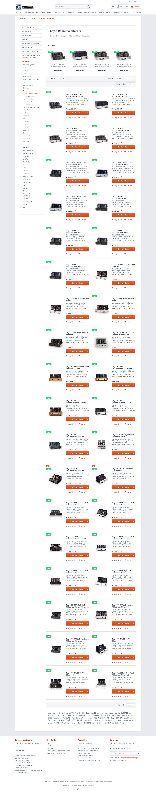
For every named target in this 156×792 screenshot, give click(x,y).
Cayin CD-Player (28, 104)
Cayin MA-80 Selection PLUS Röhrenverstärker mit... (123, 334)
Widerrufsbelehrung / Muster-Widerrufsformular (88, 752)
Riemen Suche (27, 47)
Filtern (51, 79)
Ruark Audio (27, 173)
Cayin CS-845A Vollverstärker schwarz (123, 266)
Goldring (26, 130)
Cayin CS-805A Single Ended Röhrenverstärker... (77, 572)
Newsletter (50, 748)
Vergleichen (71, 118)
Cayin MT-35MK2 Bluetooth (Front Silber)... (123, 470)
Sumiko (25, 185)
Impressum (82, 746)
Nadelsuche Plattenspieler (31, 43)
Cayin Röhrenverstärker (31, 93)
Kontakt (49, 746)
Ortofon (25, 159)
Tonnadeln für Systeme (30, 51)
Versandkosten (73, 781)
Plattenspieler (26, 31)
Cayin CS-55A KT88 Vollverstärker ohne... (120, 232)
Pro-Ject (25, 165)
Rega (24, 168)
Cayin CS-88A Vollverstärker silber (123, 300)
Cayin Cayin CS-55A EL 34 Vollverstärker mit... (76, 197)
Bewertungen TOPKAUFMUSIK (56, 753)
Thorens (26, 188)
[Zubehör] (70, 12)
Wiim (24, 207)
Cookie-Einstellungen (85, 743)
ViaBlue (25, 199)
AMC (24, 68)
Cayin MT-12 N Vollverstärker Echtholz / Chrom (122, 368)
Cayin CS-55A (72, 715)
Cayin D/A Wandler (29, 99)
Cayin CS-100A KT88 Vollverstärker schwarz (124, 66)
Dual (24, 113)
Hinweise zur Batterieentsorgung (89, 760)
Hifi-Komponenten (28, 27)
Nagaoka (26, 156)
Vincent (25, 204)
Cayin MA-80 (91, 713)
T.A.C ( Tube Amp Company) (29, 195)
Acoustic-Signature (29, 65)
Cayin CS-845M (102, 713)
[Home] (18, 12)
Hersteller (25, 61)
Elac (24, 118)
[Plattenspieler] (45, 12)
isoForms (26, 142)
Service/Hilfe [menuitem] (134, 2)
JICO (24, 144)
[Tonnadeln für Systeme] (121, 12)
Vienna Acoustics (28, 201)
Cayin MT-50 (123, 713)
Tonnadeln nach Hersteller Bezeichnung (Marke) (31, 56)
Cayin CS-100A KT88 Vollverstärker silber (102, 66)
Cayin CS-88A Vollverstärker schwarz (77, 334)
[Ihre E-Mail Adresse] (122, 754)
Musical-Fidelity (28, 153)
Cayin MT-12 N (82, 718)
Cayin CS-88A (61, 715)
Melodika (26, 147)
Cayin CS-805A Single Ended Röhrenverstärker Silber (123, 538)
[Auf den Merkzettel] (82, 117)
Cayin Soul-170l (110, 720)
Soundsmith (27, 182)
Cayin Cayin (51, 713)
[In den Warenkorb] (77, 113)
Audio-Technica (28, 76)
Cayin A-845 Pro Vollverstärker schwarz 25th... (75, 470)
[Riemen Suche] (104, 12)
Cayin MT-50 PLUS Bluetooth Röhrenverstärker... (77, 640)
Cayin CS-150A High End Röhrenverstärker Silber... (122, 572)
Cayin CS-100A (62, 713)
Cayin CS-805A (115, 715)
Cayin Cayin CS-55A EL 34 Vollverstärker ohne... (76, 163)
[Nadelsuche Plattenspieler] (86, 12)
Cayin (25, 91)
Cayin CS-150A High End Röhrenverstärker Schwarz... (77, 606)
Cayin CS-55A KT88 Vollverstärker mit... (120, 197)
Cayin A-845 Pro (77, 712)
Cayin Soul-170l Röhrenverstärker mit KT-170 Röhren (76, 538)
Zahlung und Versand (85, 758)
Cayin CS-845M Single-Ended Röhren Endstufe (123, 436)
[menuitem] (73, 7)
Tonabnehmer (27, 35)
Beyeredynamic (28, 85)
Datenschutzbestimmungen (129, 758)
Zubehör (25, 39)
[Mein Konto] (122, 6)
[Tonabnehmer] (59, 12)
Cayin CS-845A (117, 718)
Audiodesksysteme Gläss (31, 79)
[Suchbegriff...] (73, 6)
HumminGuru (27, 136)
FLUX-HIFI (26, 127)
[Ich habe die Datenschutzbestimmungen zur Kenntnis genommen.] (110, 757)
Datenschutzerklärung (85, 755)
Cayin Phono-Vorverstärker (31, 102)
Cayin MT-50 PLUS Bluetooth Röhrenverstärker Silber (123, 606)
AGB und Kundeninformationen (88, 748)
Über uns (49, 743)
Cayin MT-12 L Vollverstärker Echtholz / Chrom (77, 368)
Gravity (25, 133)
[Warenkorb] (135, 6)
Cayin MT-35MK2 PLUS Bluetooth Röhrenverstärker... (121, 640)
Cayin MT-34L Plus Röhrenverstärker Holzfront (77, 402)
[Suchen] (89, 6)
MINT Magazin (28, 150)
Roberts (25, 171)
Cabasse (26, 88)
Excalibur (26, 121)
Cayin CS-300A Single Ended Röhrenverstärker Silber (123, 504)
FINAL (25, 124)
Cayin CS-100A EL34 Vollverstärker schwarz (58, 66)
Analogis (26, 70)
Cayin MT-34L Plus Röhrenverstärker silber (121, 402)
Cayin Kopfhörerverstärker (31, 107)
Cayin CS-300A (93, 715)
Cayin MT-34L (88, 720)
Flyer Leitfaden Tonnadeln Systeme (58, 751)
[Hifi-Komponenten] (30, 12)
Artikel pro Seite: (120, 84)
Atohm (25, 73)
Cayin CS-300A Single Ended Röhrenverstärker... (77, 504)
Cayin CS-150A (105, 715)
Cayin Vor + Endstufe (30, 110)
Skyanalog (26, 179)
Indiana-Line (27, 139)
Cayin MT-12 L (113, 713)
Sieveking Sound (28, 176)
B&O (24, 82)
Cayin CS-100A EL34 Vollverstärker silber (80, 66)
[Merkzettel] (113, 6)
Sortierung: (110, 78)
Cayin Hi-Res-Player (29, 96)
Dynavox (26, 115)
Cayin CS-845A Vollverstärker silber (77, 300)
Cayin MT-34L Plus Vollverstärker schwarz (75, 436)
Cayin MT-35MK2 (74, 720)
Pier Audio (26, 162)
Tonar (25, 191)
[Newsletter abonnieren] (138, 754)
